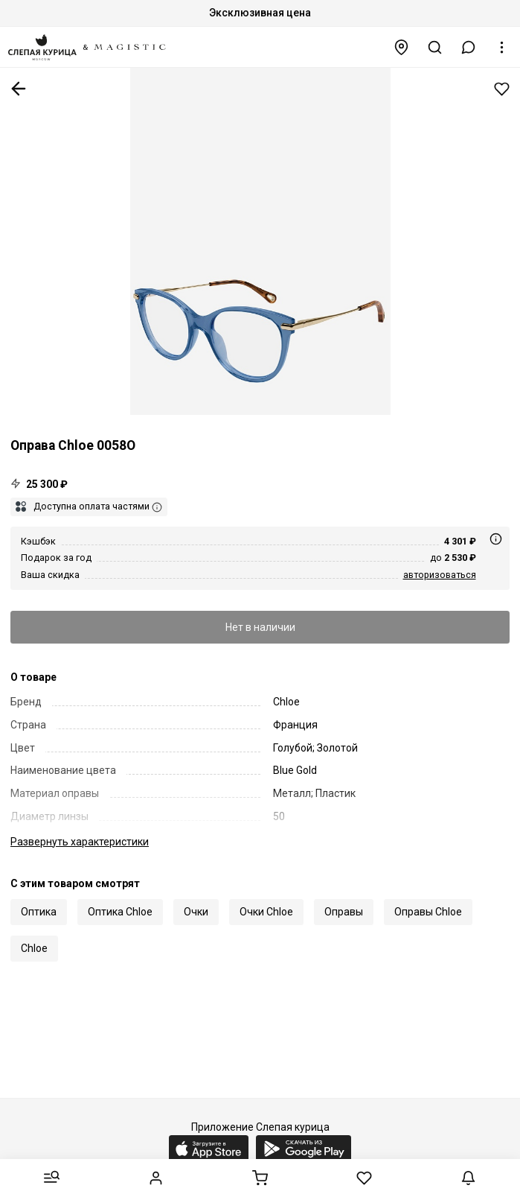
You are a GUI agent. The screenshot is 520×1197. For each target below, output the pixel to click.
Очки (196, 912)
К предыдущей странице (18, 88)
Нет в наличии (260, 627)
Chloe (34, 948)
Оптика (39, 912)
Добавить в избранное (502, 89)
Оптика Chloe (120, 912)
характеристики (79, 842)
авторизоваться (439, 574)
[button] (468, 47)
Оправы (343, 912)
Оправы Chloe (428, 912)
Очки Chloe (266, 912)
